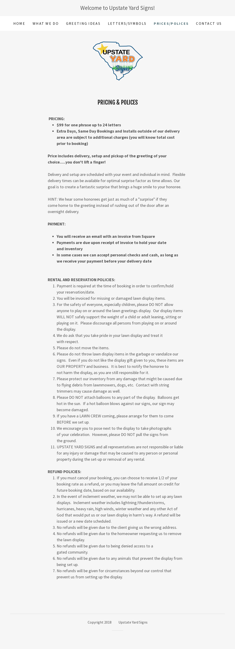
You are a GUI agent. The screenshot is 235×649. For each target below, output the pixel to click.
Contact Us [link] (209, 23)
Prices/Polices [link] (171, 23)
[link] (117, 59)
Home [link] (19, 23)
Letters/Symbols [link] (127, 23)
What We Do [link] (46, 23)
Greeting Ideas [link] (83, 23)
